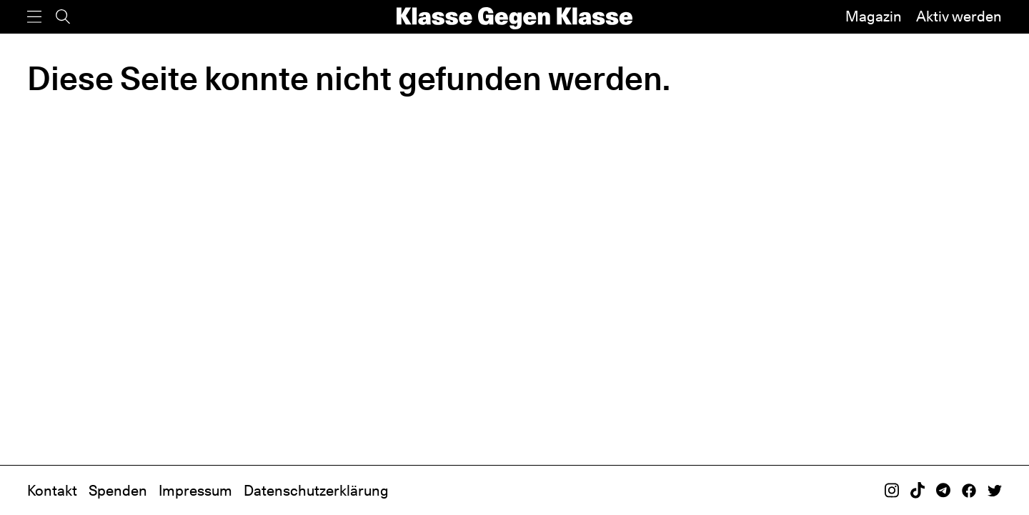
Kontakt (52, 490)
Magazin (873, 16)
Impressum (195, 490)
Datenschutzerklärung (316, 490)
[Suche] (63, 16)
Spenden (118, 490)
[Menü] (34, 16)
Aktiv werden (959, 16)
